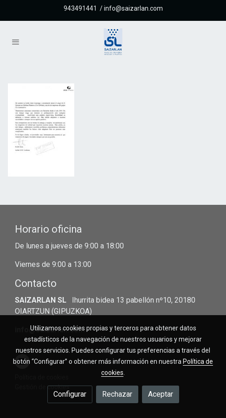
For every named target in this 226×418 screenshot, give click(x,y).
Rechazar (117, 394)
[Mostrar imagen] (41, 130)
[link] (113, 41)
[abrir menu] (15, 42)
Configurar (69, 394)
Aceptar (160, 394)
